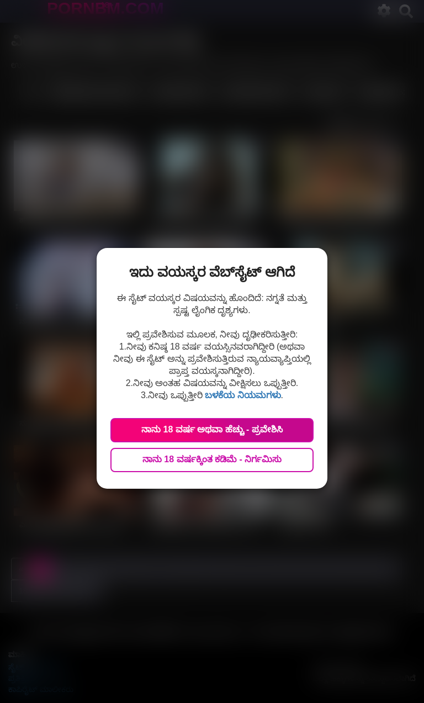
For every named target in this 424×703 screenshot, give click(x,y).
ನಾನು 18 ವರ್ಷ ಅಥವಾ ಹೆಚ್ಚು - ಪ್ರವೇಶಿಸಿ (212, 429)
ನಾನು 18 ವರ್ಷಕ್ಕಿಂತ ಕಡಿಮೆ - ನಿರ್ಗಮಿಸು (212, 459)
